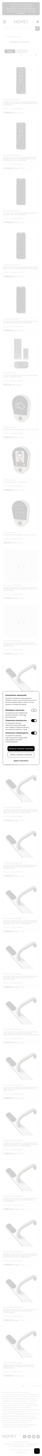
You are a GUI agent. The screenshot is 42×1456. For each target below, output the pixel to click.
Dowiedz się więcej (19, 704)
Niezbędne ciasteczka (14, 710)
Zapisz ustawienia (21, 761)
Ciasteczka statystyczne (16, 720)
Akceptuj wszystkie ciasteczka (21, 749)
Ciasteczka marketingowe (16, 733)
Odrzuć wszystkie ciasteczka (21, 755)
